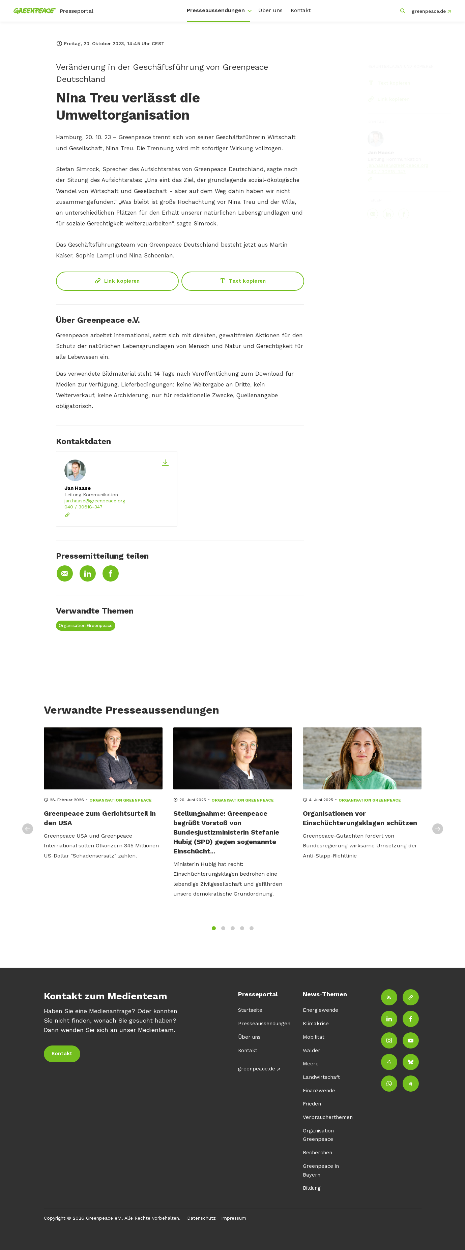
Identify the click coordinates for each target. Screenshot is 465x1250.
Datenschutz (201, 1218)
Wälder (311, 1051)
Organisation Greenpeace (86, 625)
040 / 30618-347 (83, 506)
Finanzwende (319, 1091)
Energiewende (320, 1010)
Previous (27, 834)
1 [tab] (214, 934)
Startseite (250, 1010)
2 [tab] (223, 934)
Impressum (233, 1218)
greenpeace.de (429, 11)
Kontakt (301, 10)
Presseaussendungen (216, 10)
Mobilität (313, 1037)
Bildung (312, 1188)
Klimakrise (316, 1024)
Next (437, 834)
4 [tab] (242, 934)
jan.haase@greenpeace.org (94, 500)
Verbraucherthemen (328, 1117)
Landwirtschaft (321, 1077)
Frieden (312, 1104)
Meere (311, 1064)
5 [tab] (252, 934)
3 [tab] (233, 934)
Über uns (270, 10)
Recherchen (317, 1153)
